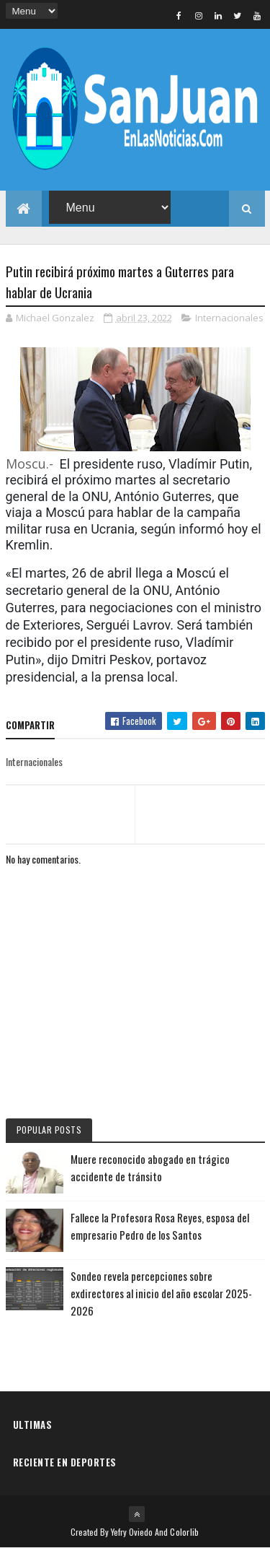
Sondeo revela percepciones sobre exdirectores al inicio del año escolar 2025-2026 (161, 1293)
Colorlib (184, 1532)
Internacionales (229, 317)
